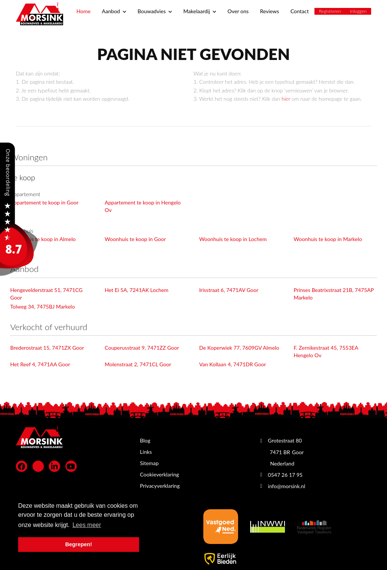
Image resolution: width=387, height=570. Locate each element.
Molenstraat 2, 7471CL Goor (138, 364)
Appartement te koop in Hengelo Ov (143, 206)
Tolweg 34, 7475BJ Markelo (42, 306)
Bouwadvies (155, 11)
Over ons (238, 11)
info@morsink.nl (286, 486)
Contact (299, 11)
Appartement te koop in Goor (44, 202)
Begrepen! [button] (78, 544)
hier (286, 98)
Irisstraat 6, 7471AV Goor (229, 290)
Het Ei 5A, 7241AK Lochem (137, 290)
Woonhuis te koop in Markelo (328, 239)
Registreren (330, 11)
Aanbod (114, 11)
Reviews (269, 11)
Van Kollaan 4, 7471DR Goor (232, 364)
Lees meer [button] (87, 525)
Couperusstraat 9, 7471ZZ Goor (142, 347)
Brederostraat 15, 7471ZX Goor (47, 347)
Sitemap (149, 463)
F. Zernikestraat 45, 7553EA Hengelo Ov (326, 351)
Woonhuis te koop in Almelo (43, 239)
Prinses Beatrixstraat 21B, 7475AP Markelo (334, 294)
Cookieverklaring (159, 474)
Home (83, 11)
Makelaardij (199, 11)
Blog (145, 440)
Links (146, 452)
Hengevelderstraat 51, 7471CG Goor (46, 294)
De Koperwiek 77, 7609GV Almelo (239, 347)
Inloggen (358, 11)
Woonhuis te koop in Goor (135, 239)
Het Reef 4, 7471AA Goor (40, 364)
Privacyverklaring (160, 485)
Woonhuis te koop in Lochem (233, 239)
